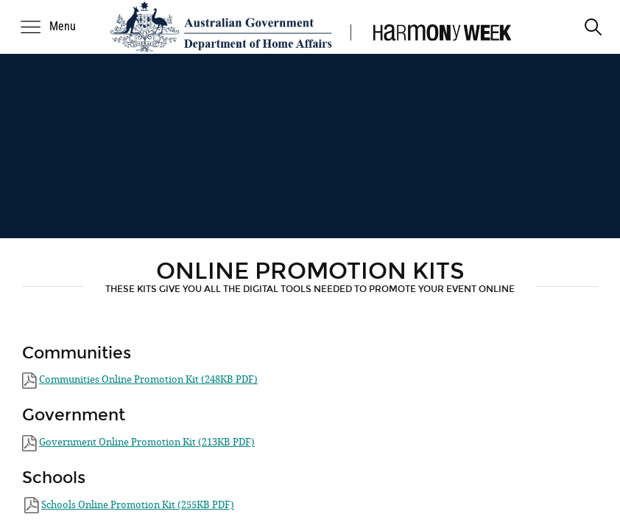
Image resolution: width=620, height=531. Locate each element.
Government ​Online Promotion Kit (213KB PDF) (147, 442)
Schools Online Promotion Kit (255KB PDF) (137, 504)
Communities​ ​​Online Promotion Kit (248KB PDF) (148, 379)
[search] (593, 27)
